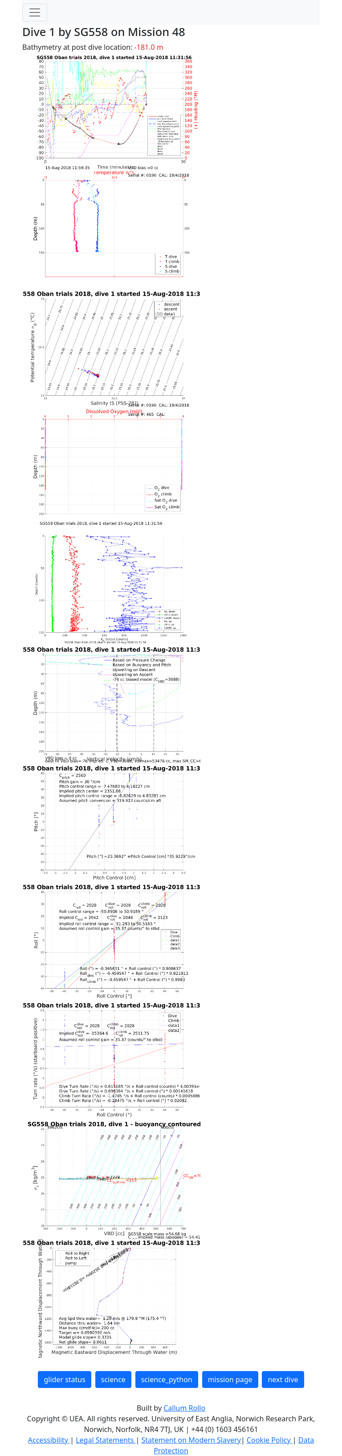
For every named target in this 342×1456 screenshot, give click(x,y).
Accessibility (49, 1440)
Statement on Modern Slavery (190, 1440)
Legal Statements (105, 1440)
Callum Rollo (184, 1408)
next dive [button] (283, 1379)
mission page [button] (230, 1379)
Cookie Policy (270, 1440)
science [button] (113, 1379)
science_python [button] (166, 1379)
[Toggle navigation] (34, 12)
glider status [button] (64, 1379)
